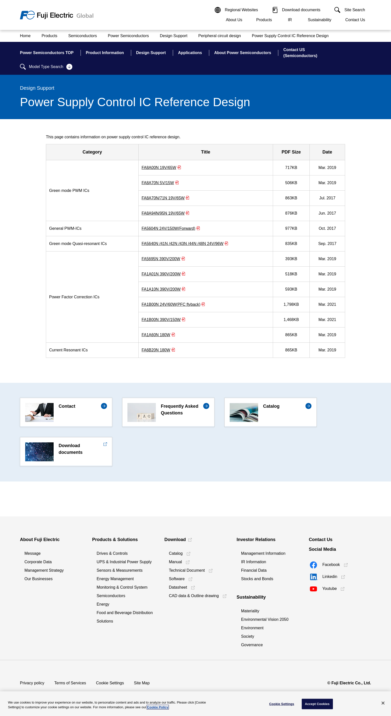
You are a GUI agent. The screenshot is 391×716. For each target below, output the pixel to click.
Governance (252, 645)
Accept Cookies (317, 704)
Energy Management (115, 579)
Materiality (250, 611)
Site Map (142, 683)
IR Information (253, 562)
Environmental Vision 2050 (265, 619)
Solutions (105, 621)
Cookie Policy (157, 707)
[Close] (383, 703)
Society (247, 636)
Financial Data (254, 570)
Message (32, 553)
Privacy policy (32, 683)
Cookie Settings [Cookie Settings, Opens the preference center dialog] (281, 704)
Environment (252, 628)
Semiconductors (111, 596)
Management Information (263, 553)
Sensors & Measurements (120, 570)
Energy (103, 604)
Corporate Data (38, 562)
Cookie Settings (110, 683)
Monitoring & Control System (122, 587)
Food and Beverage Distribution (125, 613)
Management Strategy (44, 570)
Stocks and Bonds (257, 579)
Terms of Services (70, 683)
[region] (195, 703)
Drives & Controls (112, 553)
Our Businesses (38, 579)
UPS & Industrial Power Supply (124, 562)
